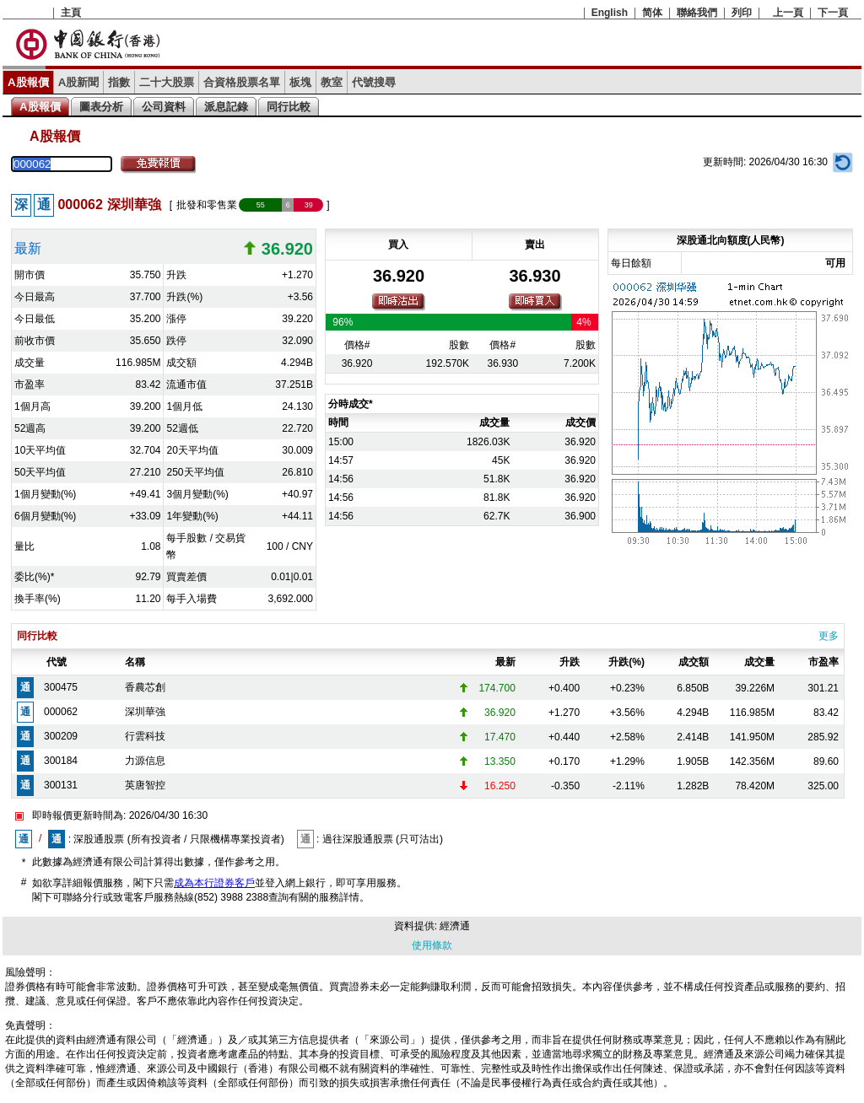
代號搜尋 (374, 82)
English (609, 13)
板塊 (300, 82)
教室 (332, 82)
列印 (742, 13)
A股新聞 (79, 82)
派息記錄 (226, 106)
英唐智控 (145, 785)
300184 (61, 761)
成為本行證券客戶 (214, 883)
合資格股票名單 (241, 82)
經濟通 (455, 926)
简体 (652, 13)
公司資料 (164, 106)
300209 (61, 736)
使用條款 (432, 945)
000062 (61, 712)
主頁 (71, 13)
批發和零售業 (206, 205)
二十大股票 (166, 82)
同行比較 (288, 106)
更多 (828, 636)
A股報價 (28, 82)
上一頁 (788, 13)
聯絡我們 (697, 13)
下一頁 (833, 13)
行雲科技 (145, 736)
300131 (61, 785)
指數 (119, 82)
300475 (61, 687)
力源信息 (145, 761)
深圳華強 (145, 712)
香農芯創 (145, 687)
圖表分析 (101, 106)
